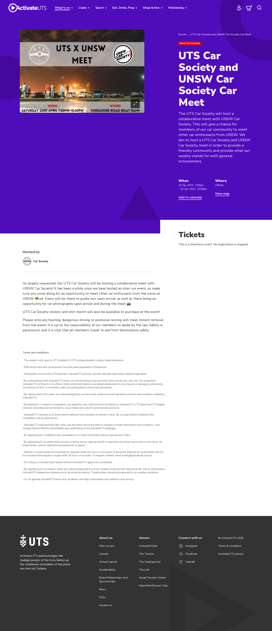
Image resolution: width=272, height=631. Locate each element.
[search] (259, 7)
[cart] (249, 7)
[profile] (239, 7)
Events (182, 34)
